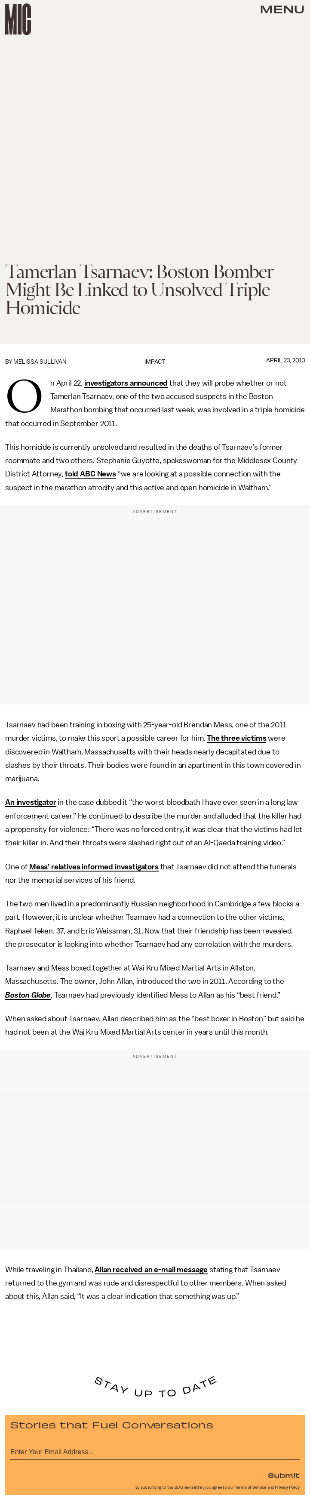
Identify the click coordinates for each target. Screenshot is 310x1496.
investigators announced (126, 383)
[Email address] (155, 1450)
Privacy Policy (287, 1487)
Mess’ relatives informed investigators (94, 867)
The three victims (236, 738)
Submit (284, 1475)
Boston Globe (28, 995)
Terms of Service (251, 1487)
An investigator (30, 802)
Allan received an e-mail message (151, 1269)
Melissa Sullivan (39, 362)
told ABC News (90, 474)
